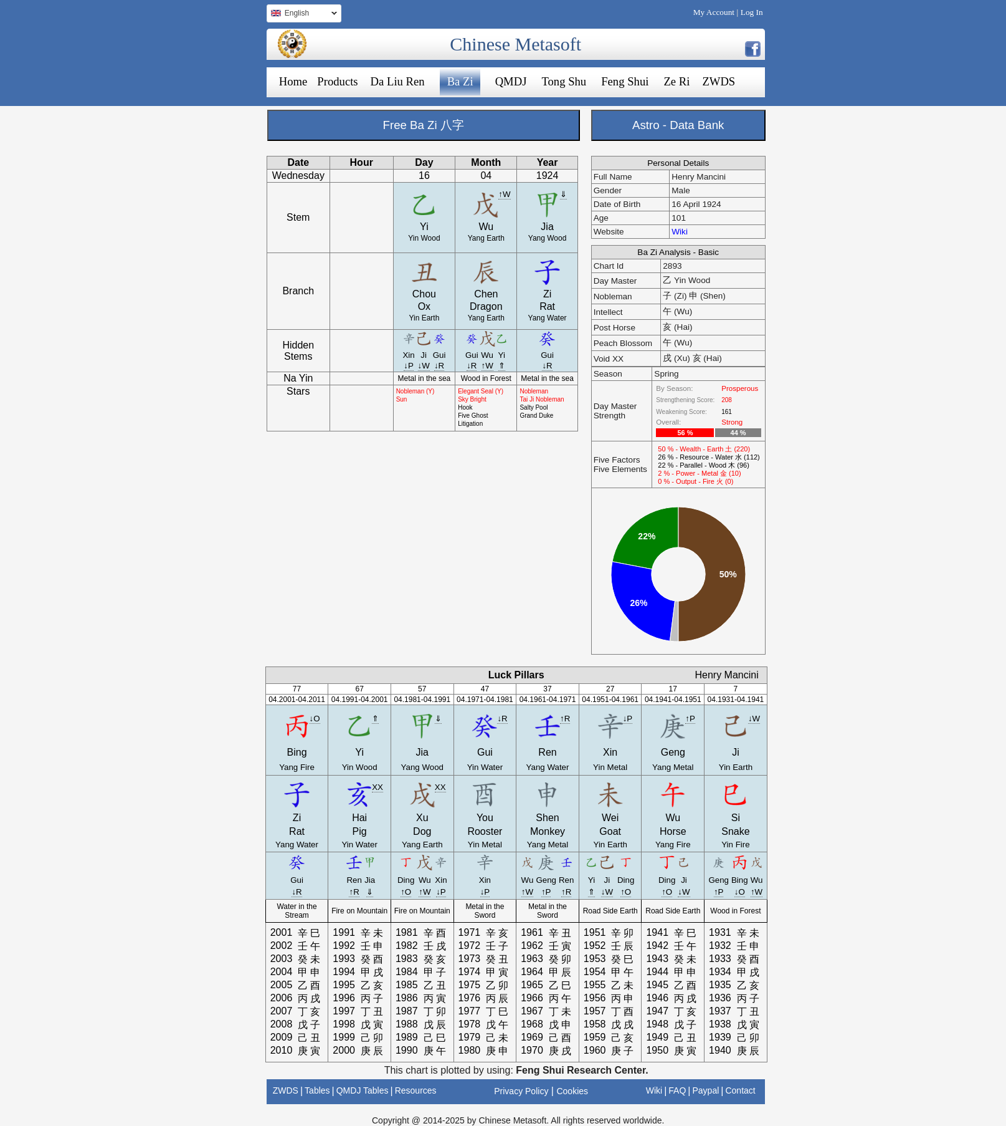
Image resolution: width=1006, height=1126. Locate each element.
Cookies (572, 1091)
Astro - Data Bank (678, 125)
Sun (401, 399)
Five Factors (617, 459)
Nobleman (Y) (415, 391)
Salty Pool (534, 407)
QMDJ (511, 81)
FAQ (677, 1090)
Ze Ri (676, 81)
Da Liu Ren (398, 81)
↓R (439, 365)
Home (293, 81)
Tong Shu (563, 81)
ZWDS (718, 81)
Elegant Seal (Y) (480, 391)
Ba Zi (460, 81)
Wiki (679, 231)
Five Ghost (473, 415)
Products (337, 81)
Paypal (706, 1090)
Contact (740, 1090)
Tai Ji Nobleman (542, 399)
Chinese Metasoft (515, 44)
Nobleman (534, 391)
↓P (409, 365)
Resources (416, 1090)
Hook (465, 407)
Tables (317, 1090)
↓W (424, 365)
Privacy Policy (521, 1091)
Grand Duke (536, 415)
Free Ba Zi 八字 (423, 125)
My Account (713, 12)
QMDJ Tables (362, 1090)
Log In (752, 12)
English (302, 15)
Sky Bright (472, 399)
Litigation (470, 423)
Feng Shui (624, 81)
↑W (504, 194)
